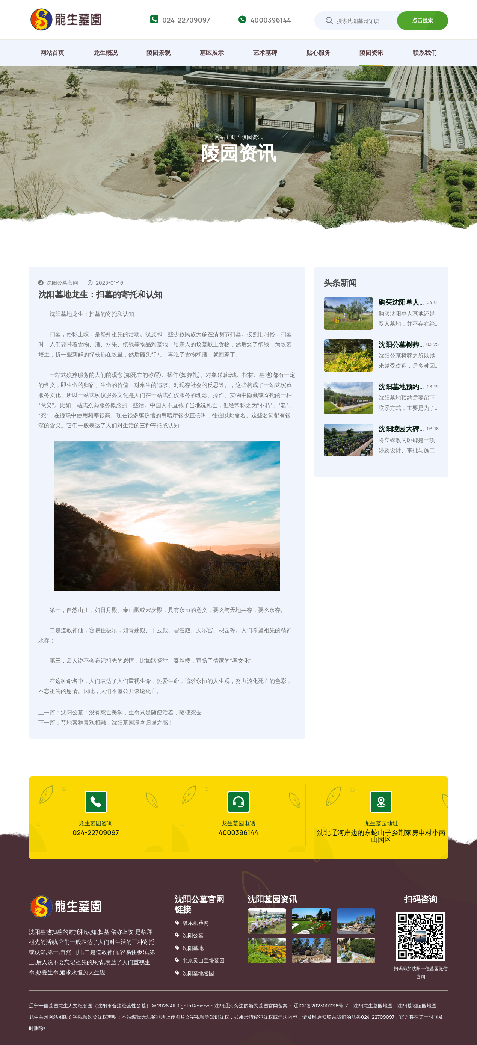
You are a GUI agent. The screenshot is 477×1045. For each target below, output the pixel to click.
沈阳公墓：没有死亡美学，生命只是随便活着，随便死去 (131, 712)
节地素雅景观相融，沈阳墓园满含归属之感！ (117, 722)
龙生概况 (106, 52)
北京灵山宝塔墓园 (200, 960)
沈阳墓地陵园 (194, 972)
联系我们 (425, 52)
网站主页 (224, 136)
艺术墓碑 (265, 52)
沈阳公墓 (189, 935)
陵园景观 (158, 52)
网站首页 (52, 52)
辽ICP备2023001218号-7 (321, 1005)
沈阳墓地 (189, 948)
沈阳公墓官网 (62, 282)
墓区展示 (212, 52)
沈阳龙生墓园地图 (372, 1005)
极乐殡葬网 (192, 922)
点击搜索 (422, 20)
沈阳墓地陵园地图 (416, 1005)
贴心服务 (318, 52)
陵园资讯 (371, 52)
